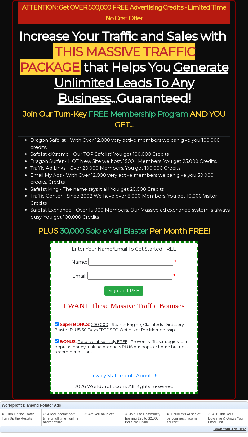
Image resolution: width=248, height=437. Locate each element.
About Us (147, 375)
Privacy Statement (111, 375)
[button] (123, 291)
